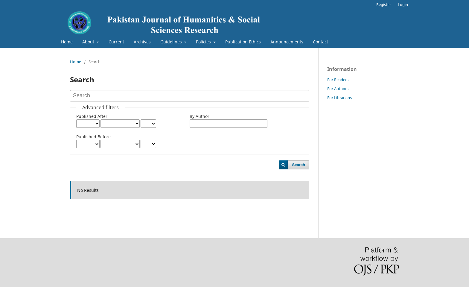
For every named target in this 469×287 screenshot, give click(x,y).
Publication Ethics (243, 42)
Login (403, 4)
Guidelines (171, 42)
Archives (142, 42)
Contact (320, 42)
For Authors (337, 88)
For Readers (337, 79)
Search (298, 165)
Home (67, 42)
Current (116, 42)
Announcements (286, 42)
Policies (204, 42)
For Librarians (339, 97)
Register (383, 4)
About (88, 42)
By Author (199, 116)
